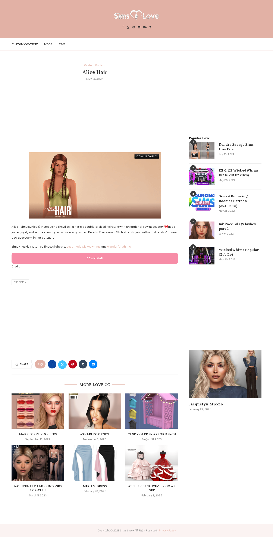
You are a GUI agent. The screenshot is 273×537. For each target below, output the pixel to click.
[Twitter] (128, 27)
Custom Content (25, 44)
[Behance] (145, 27)
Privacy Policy (167, 530)
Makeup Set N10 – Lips (38, 434)
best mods (73, 246)
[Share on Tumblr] (83, 364)
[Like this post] (41, 364)
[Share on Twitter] (62, 364)
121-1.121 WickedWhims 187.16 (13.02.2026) (238, 172)
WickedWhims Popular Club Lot (239, 252)
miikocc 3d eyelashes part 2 (237, 226)
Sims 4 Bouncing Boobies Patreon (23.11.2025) (233, 201)
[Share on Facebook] (52, 364)
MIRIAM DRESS (95, 486)
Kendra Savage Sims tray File (236, 146)
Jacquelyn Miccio (206, 404)
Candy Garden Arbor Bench (152, 434)
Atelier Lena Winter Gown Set (152, 488)
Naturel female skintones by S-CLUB (38, 488)
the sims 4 (20, 282)
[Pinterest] (133, 27)
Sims (62, 44)
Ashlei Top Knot (95, 434)
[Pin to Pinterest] (72, 364)
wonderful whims (119, 246)
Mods (48, 44)
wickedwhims (91, 246)
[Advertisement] (95, 116)
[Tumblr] (150, 27)
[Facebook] (123, 27)
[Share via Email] (93, 364)
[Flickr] (139, 27)
